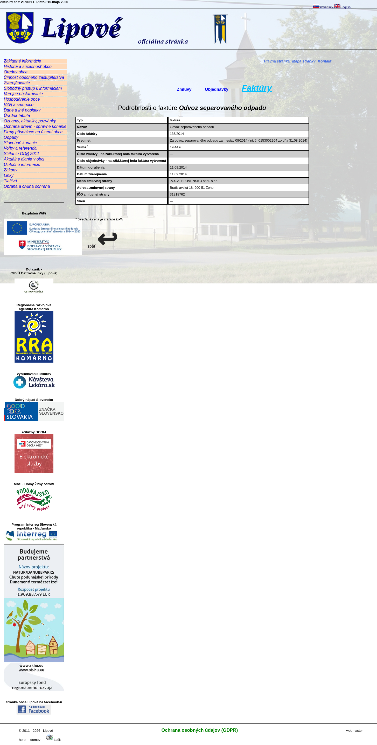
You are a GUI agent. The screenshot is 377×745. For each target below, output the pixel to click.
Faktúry (257, 88)
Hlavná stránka (277, 61)
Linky (8, 175)
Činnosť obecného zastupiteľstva (34, 77)
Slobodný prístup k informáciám (33, 88)
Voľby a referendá (20, 148)
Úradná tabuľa (17, 115)
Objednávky (216, 89)
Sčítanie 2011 (21, 153)
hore (22, 740)
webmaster (354, 731)
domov (35, 740)
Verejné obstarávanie (23, 94)
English (342, 7)
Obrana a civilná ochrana (27, 186)
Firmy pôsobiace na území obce (33, 132)
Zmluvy (184, 89)
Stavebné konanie (20, 143)
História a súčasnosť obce (28, 66)
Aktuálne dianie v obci (24, 159)
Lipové (48, 731)
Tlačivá (10, 181)
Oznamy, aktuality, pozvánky (30, 121)
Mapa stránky (303, 61)
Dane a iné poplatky (22, 110)
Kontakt (324, 61)
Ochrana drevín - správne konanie (35, 126)
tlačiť (53, 740)
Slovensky (323, 7)
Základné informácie (22, 61)
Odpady (11, 137)
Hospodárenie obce (22, 99)
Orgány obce (16, 72)
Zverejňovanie (17, 83)
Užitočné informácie (22, 164)
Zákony (10, 170)
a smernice (19, 104)
